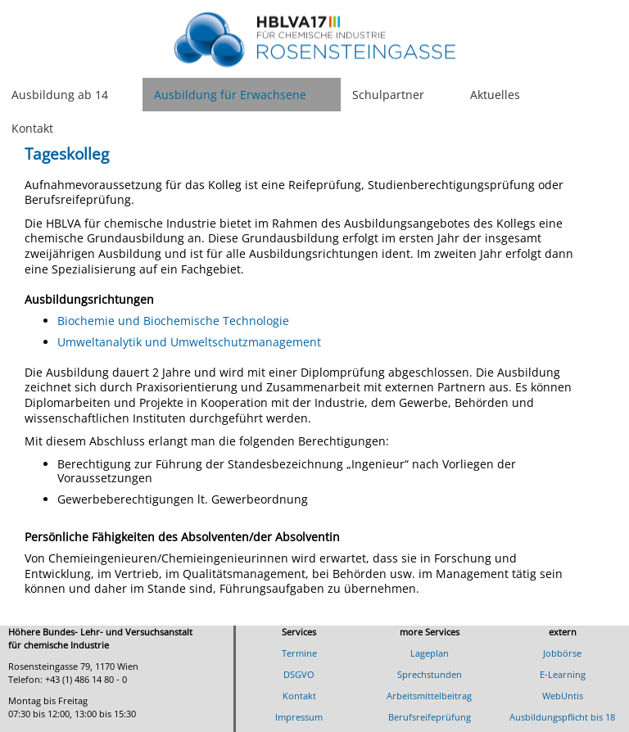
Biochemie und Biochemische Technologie (173, 320)
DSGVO (298, 674)
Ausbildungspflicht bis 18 (562, 717)
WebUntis (562, 695)
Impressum (299, 717)
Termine (299, 653)
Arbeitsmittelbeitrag (429, 695)
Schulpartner (388, 94)
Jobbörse (562, 653)
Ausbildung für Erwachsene (230, 94)
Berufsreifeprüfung (429, 717)
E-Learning (563, 674)
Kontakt (32, 128)
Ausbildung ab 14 (59, 94)
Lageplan (429, 653)
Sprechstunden (429, 674)
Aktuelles (495, 94)
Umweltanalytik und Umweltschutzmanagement (189, 342)
